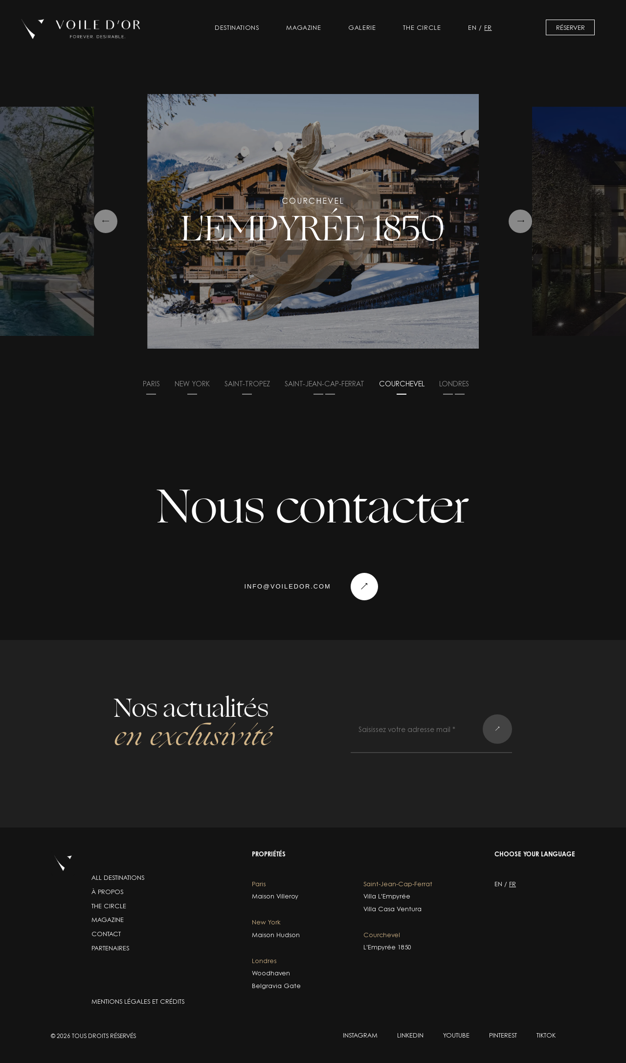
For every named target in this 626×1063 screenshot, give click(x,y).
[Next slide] (520, 221)
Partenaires (110, 948)
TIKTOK (546, 1035)
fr (488, 27)
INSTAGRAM (360, 1035)
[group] (313, 221)
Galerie (362, 27)
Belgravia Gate (276, 986)
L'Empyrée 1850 (387, 947)
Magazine (303, 27)
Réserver (570, 27)
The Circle (422, 27)
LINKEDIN (410, 1035)
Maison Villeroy (275, 896)
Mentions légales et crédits (137, 1001)
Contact (106, 933)
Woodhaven (271, 973)
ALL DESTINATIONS (117, 877)
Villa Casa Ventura (392, 909)
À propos (107, 891)
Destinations (237, 27)
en (472, 27)
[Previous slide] (105, 221)
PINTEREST (503, 1035)
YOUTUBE (456, 1035)
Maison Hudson (276, 935)
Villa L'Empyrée (386, 896)
